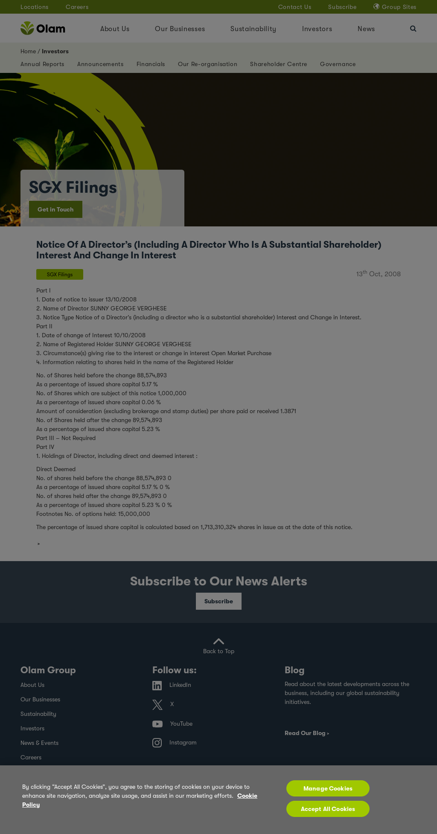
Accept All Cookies (328, 808)
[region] (218, 799)
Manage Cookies (328, 788)
